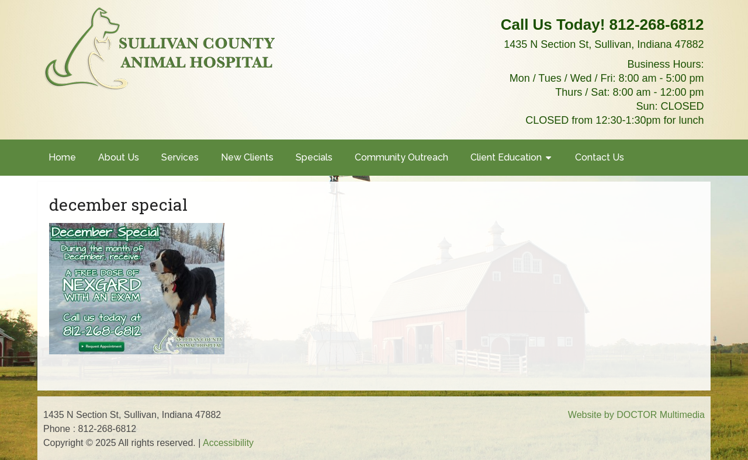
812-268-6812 (657, 24)
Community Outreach (401, 157)
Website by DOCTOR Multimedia (636, 415)
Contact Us (599, 157)
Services (180, 157)
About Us (118, 157)
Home (62, 157)
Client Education (506, 157)
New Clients (247, 157)
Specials (314, 157)
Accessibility (228, 443)
